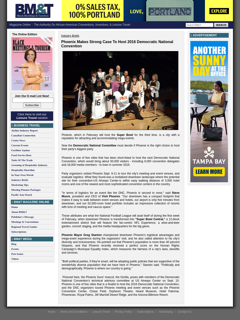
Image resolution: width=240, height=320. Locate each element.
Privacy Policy (123, 311)
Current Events (19, 145)
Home (14, 207)
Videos (15, 258)
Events (15, 248)
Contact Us (185, 311)
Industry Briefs (19, 179)
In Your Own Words (22, 175)
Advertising (166, 311)
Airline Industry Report (24, 130)
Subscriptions (18, 231)
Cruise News (18, 140)
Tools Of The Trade (22, 160)
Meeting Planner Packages (25, 189)
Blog (13, 244)
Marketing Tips (19, 184)
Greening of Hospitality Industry (29, 165)
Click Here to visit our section (32, 116)
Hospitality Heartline (23, 170)
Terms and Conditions (73, 311)
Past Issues (17, 253)
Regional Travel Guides (24, 226)
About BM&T (19, 212)
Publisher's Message (22, 216)
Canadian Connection (23, 135)
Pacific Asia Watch (21, 194)
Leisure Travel (101, 311)
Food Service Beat (21, 155)
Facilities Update (20, 150)
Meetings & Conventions (25, 221)
